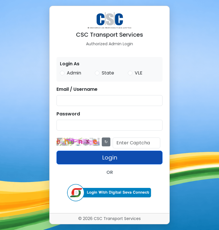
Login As (69, 63)
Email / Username (76, 89)
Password (68, 114)
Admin (74, 73)
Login (109, 158)
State (108, 73)
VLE (138, 73)
